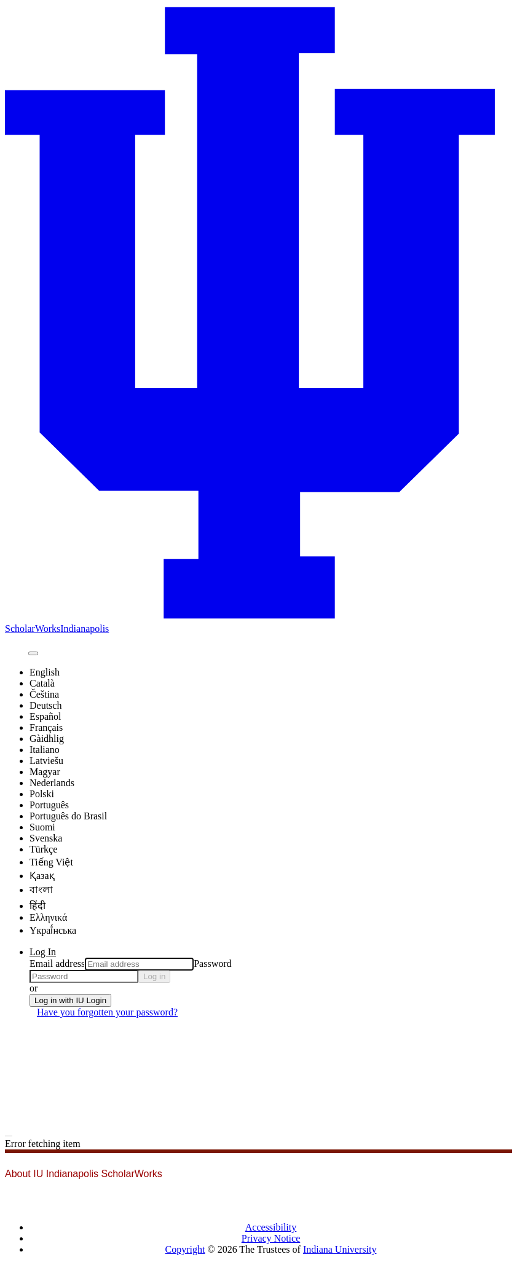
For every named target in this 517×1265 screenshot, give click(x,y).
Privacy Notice (271, 1238)
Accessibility (271, 1227)
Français (46, 727)
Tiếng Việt (51, 862)
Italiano (45, 749)
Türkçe (43, 849)
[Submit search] (33, 653)
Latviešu (46, 760)
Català (42, 683)
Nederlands (52, 783)
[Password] (84, 976)
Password (212, 963)
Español (45, 716)
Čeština (44, 694)
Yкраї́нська (53, 930)
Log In (43, 952)
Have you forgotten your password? (107, 1012)
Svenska (46, 838)
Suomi (42, 827)
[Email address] (139, 964)
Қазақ (42, 875)
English (45, 672)
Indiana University (340, 1249)
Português (49, 805)
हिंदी (37, 905)
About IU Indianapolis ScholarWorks (83, 1173)
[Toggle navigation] (8, 1136)
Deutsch (45, 705)
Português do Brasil (68, 816)
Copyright (185, 1249)
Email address (57, 963)
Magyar (45, 771)
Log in (154, 976)
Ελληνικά (48, 917)
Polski (42, 794)
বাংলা (41, 890)
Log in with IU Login (70, 1000)
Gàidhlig (47, 738)
